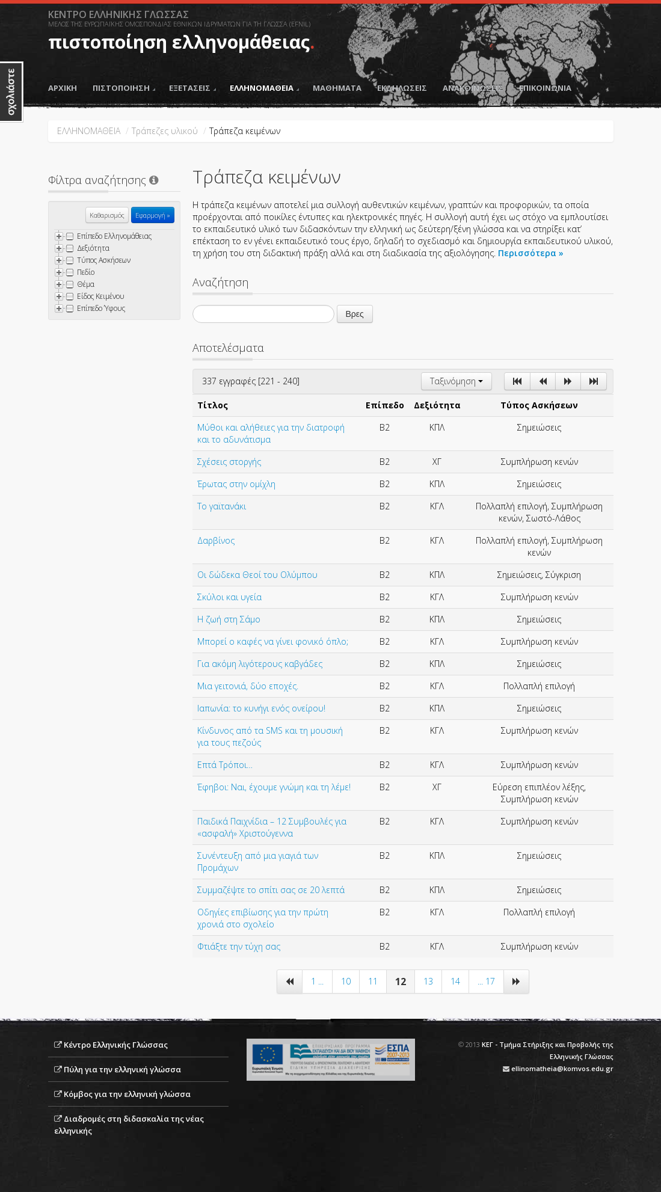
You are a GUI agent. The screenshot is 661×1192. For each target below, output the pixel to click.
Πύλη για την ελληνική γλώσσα (122, 1069)
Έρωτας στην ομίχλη (236, 484)
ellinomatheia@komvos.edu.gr (562, 1068)
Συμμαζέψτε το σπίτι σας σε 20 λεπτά (271, 890)
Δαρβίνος (216, 540)
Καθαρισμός (107, 215)
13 (428, 981)
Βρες (355, 314)
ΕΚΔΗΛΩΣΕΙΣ (402, 87)
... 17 (486, 981)
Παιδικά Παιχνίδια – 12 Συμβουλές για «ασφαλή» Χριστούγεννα (271, 827)
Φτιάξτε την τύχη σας (238, 946)
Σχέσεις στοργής (229, 461)
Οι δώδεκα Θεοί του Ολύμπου (257, 574)
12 (400, 981)
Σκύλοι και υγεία (229, 597)
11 (373, 981)
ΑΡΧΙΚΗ (62, 87)
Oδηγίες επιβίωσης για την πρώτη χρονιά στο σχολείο (262, 918)
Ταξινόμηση (456, 381)
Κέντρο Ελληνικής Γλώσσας (116, 1044)
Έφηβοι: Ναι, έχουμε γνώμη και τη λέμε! (274, 787)
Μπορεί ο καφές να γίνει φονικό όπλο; (272, 641)
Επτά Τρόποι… (225, 764)
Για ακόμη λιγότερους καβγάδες (259, 663)
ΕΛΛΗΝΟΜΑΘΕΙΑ (264, 87)
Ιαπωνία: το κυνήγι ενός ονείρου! (261, 708)
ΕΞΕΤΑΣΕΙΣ (192, 87)
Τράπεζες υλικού (165, 131)
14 (455, 981)
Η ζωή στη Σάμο (228, 619)
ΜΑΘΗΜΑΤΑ (337, 87)
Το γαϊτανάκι (221, 506)
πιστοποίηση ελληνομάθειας (179, 41)
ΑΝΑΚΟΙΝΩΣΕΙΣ (473, 87)
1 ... (317, 981)
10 (346, 981)
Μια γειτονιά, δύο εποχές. (247, 686)
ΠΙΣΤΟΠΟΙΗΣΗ (124, 87)
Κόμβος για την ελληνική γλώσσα (127, 1094)
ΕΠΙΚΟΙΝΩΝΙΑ (545, 87)
